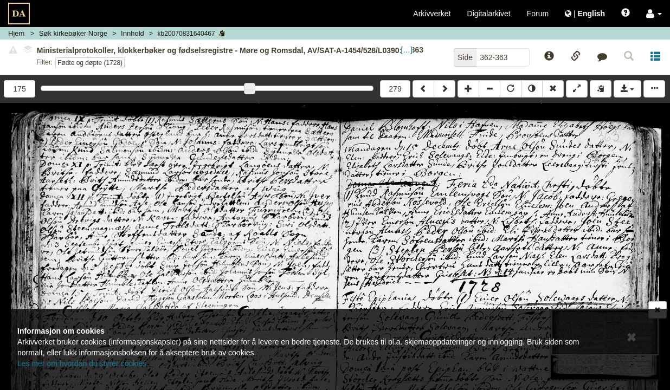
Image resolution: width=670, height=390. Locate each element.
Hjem (16, 33)
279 (395, 88)
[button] (654, 13)
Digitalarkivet (489, 13)
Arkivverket (431, 13)
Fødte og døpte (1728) (90, 63)
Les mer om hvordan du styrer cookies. (83, 363)
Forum (538, 13)
